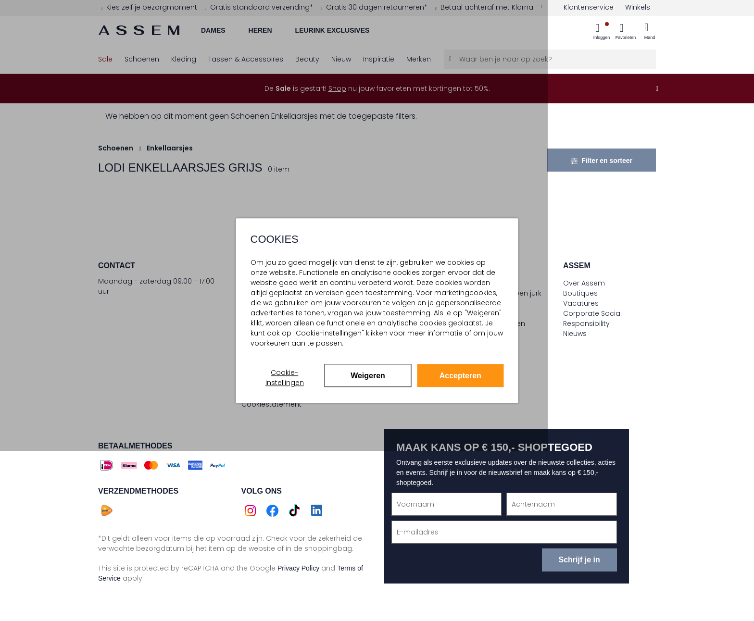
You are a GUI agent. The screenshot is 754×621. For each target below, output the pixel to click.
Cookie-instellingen (284, 377)
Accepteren (460, 376)
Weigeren (368, 376)
